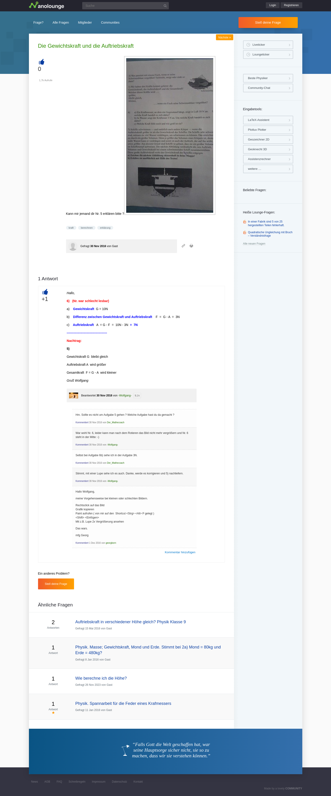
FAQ (59, 781)
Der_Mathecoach (115, 422)
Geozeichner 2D (258, 139)
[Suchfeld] (125, 5)
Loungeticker (261, 54)
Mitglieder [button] (85, 22)
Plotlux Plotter (257, 129)
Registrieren (291, 5)
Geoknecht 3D (257, 149)
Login (272, 5)
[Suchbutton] (165, 5)
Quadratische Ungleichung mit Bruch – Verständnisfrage (270, 234)
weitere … (255, 168)
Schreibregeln (77, 781)
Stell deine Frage (268, 22)
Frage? (38, 22)
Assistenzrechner (259, 159)
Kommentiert (82, 422)
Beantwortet (88, 395)
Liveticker (259, 44)
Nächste (224, 37)
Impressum (98, 781)
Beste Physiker (258, 78)
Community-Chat (259, 88)
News (34, 781)
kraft (71, 227)
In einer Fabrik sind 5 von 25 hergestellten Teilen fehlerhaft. (266, 223)
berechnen (87, 227)
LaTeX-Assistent (258, 120)
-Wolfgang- (124, 395)
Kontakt (138, 781)
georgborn (111, 543)
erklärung (105, 227)
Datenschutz (119, 781)
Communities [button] (110, 22)
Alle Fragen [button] (61, 22)
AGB (47, 781)
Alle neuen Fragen (254, 243)
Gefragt (85, 246)
